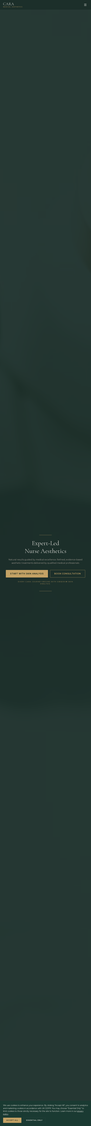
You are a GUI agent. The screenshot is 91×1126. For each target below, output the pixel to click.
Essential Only (34, 1120)
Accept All (12, 1120)
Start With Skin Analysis (27, 573)
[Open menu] (85, 4)
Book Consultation (67, 573)
